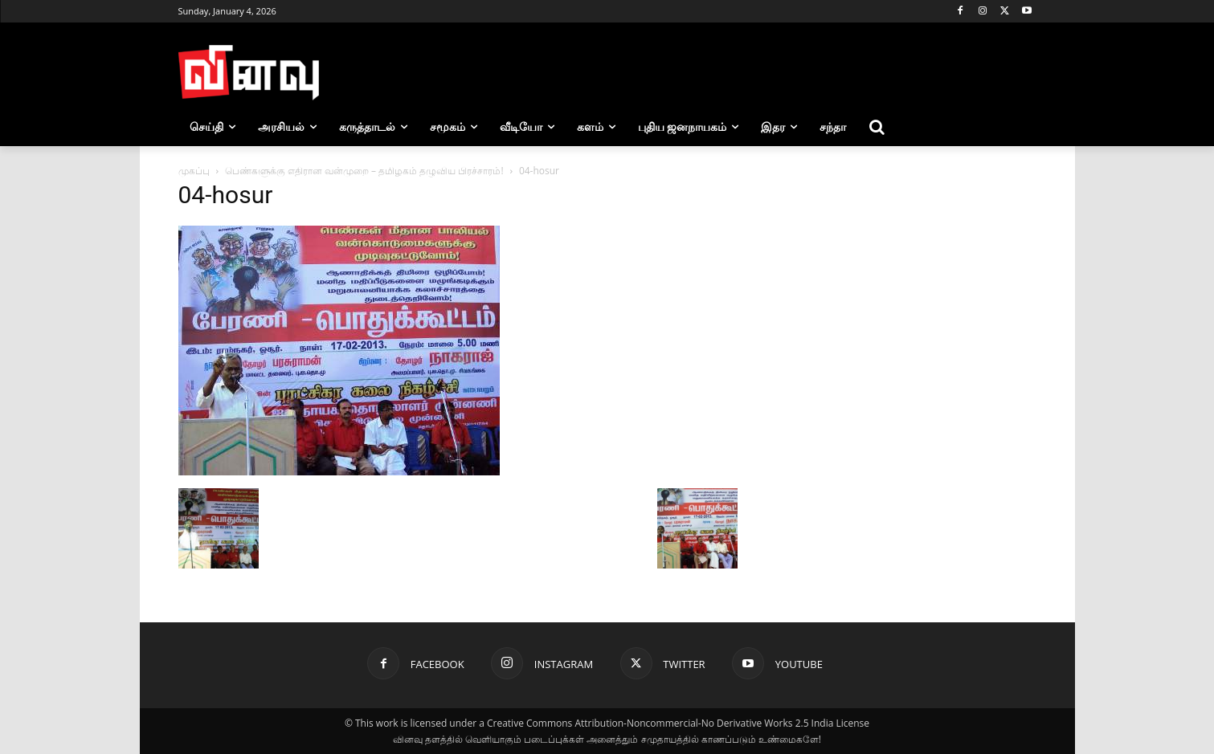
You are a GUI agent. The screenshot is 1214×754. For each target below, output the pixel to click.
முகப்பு (194, 170)
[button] (876, 127)
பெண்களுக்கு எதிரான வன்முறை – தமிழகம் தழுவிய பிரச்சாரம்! (364, 170)
